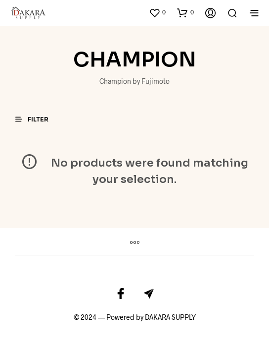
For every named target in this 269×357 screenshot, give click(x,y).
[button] (157, 12)
